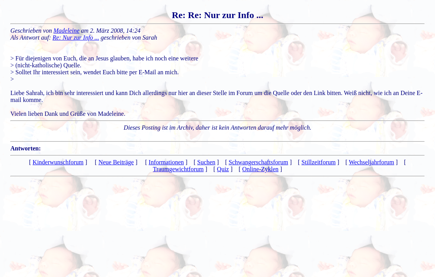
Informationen (166, 162)
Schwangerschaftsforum (258, 162)
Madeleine (66, 30)
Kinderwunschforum (58, 162)
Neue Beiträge (116, 162)
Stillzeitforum (319, 162)
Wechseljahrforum (371, 162)
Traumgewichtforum (178, 169)
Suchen (206, 162)
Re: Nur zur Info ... (76, 37)
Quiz (223, 169)
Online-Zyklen (260, 169)
